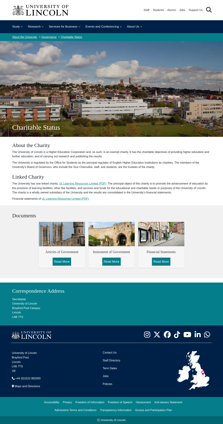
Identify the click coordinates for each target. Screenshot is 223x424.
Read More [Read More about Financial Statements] (161, 261)
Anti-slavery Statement (168, 402)
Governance (49, 37)
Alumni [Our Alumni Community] (171, 10)
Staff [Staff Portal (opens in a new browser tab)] (146, 10)
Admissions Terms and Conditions (76, 410)
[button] (208, 10)
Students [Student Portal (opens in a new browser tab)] (158, 10)
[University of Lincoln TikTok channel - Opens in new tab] (177, 334)
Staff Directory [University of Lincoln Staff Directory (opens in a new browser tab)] (111, 360)
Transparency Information (116, 410)
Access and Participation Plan (153, 410)
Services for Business (63, 26)
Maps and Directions (27, 386)
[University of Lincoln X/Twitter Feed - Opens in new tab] (157, 334)
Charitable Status (71, 37)
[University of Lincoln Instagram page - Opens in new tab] (147, 334)
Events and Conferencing (102, 26)
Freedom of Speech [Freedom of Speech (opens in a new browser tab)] (120, 402)
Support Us (196, 10)
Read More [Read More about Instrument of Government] (111, 261)
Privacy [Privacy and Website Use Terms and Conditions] (67, 402)
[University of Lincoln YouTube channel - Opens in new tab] (187, 334)
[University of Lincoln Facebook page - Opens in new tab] (167, 334)
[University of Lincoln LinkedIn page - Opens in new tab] (197, 334)
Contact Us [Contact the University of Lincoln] (109, 352)
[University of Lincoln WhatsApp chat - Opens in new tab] (207, 334)
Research (34, 26)
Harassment (143, 402)
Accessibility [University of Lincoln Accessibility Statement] (51, 402)
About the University (24, 37)
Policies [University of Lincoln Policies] (107, 383)
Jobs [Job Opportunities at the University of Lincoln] (182, 10)
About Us (133, 26)
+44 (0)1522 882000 (28, 378)
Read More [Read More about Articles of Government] (62, 261)
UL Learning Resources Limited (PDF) (82, 183)
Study (16, 26)
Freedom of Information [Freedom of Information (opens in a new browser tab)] (89, 402)
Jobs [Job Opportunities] (106, 376)
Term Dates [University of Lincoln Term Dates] (110, 368)
